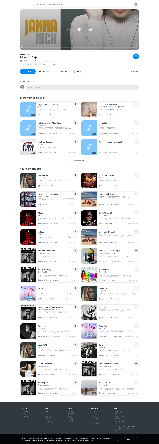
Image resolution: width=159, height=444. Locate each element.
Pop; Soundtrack (105, 181)
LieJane (41, 205)
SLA (115, 424)
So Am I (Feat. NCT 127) (66, 200)
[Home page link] (26, 4)
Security (116, 419)
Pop (36, 64)
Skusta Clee (130, 388)
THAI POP (103, 218)
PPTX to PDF (95, 414)
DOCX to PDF (95, 416)
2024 (68, 218)
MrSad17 (128, 218)
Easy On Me (63, 181)
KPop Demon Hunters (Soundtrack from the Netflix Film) (55, 294)
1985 (122, 350)
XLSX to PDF (95, 424)
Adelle (72, 181)
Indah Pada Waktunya (107, 110)
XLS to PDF (94, 419)
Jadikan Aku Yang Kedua (52, 110)
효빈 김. (41, 374)
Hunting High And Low (112, 350)
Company (71, 411)
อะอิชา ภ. (103, 299)
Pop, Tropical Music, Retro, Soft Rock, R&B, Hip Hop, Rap (48, 200)
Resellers (71, 416)
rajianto (24, 61)
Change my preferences (86, 440)
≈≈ (49, 205)
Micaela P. (42, 299)
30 (45, 181)
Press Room (26, 416)
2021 (50, 181)
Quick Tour (48, 416)
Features (47, 419)
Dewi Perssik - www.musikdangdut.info (126, 110)
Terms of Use (118, 411)
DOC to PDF (94, 411)
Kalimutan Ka (109, 388)
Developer (71, 421)
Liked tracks (115, 186)
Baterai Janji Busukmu (112, 256)
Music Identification (120, 421)
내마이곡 (112, 242)
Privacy (116, 414)
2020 (52, 331)
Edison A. (103, 205)
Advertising (71, 414)
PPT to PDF (94, 421)
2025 (123, 198)
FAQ (46, 414)
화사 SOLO (48, 369)
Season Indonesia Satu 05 (113, 275)
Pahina (71, 237)
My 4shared (35, 61)
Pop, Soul (103, 311)
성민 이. (102, 242)
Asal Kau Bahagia (52, 147)
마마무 (50, 374)
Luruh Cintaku (111, 128)
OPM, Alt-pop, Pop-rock (46, 237)
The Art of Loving (114, 311)
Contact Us (48, 421)
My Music (108, 223)
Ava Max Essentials (50, 256)
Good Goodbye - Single (113, 198)
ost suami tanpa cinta (45, 64)
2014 (55, 369)
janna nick (55, 64)
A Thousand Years (119, 181)
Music (112, 280)
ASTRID (64, 110)
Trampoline (65, 331)
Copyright (71, 419)
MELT (46, 331)
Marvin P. (42, 261)
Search (24, 414)
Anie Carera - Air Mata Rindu (63, 128)
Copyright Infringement (121, 416)
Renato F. (103, 355)
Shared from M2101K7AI (55, 186)
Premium (25, 411)
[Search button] (130, 4)
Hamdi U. (103, 261)
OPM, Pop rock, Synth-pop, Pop (48, 218)
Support (47, 411)
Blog (23, 419)
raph (101, 393)
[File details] (28, 109)
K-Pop (102, 198)
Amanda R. (103, 186)
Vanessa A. (43, 336)
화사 (66, 369)
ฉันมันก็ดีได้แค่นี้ (113, 218)
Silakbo (62, 218)
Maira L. (41, 355)
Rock (41, 128)
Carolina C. (42, 186)
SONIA (102, 128)
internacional (55, 336)
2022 (60, 256)
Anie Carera (49, 128)
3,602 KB (29, 64)
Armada (42, 147)
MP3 (22, 64)
